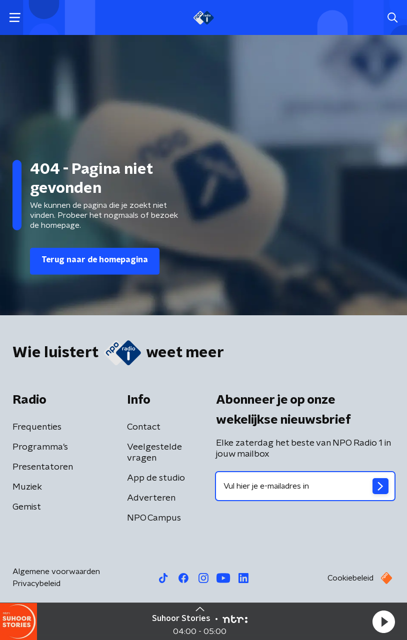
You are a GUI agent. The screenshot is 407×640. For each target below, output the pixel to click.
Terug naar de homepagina (95, 260)
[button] (384, 622)
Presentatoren (42, 467)
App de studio (156, 478)
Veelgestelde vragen (154, 453)
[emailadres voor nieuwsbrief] (305, 486)
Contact (143, 427)
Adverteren (151, 498)
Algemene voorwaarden (56, 572)
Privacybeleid (36, 584)
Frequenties (37, 427)
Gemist (26, 507)
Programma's (40, 447)
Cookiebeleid (351, 578)
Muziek (27, 487)
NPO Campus (154, 518)
